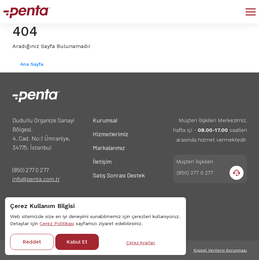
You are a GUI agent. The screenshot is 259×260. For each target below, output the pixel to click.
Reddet (32, 242)
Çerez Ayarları (140, 242)
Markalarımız (109, 147)
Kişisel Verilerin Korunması (220, 250)
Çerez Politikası (57, 223)
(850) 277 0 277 (30, 169)
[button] (251, 11)
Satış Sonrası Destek (119, 175)
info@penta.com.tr (36, 179)
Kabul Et (77, 242)
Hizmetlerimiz (110, 134)
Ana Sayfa (31, 64)
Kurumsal (105, 120)
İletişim (102, 161)
